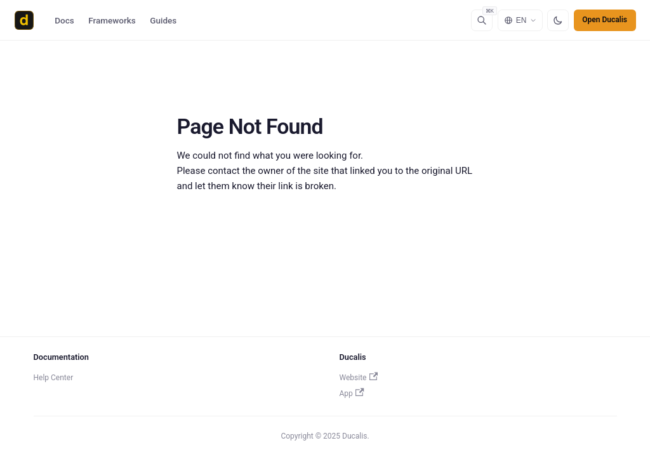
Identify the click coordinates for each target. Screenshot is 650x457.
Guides (163, 20)
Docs (64, 20)
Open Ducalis (604, 19)
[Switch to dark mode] (558, 20)
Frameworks (112, 20)
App (352, 393)
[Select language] (520, 20)
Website (359, 377)
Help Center (54, 377)
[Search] (482, 20)
